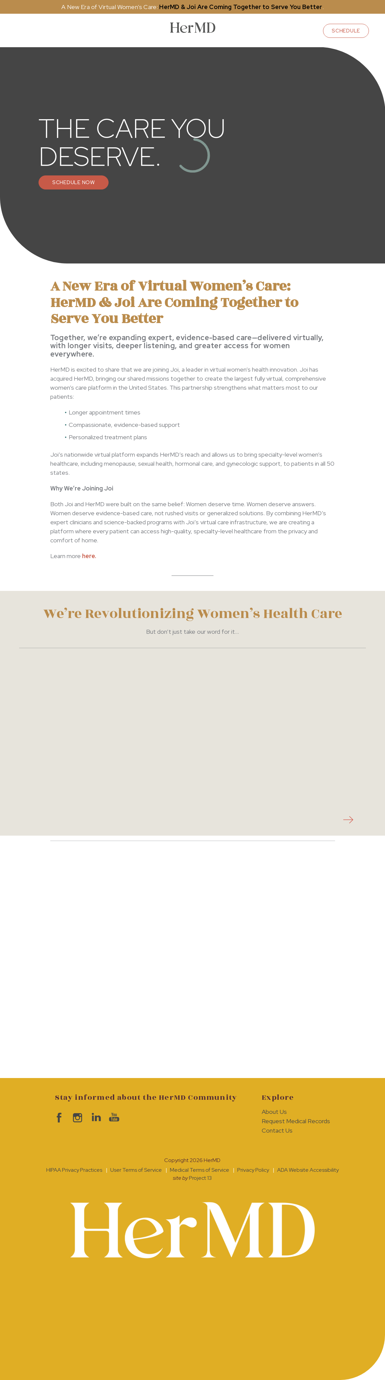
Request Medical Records (296, 1121)
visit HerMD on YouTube (113, 1117)
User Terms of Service (136, 1169)
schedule (346, 30)
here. (89, 556)
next (346, 820)
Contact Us (277, 1130)
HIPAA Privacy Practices (74, 1169)
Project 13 (200, 1177)
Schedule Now (73, 182)
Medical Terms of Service (199, 1169)
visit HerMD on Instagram (76, 1117)
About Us (274, 1112)
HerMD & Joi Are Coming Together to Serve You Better (240, 7)
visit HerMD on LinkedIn (94, 1117)
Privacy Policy (253, 1169)
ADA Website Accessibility (308, 1169)
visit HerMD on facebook (57, 1117)
